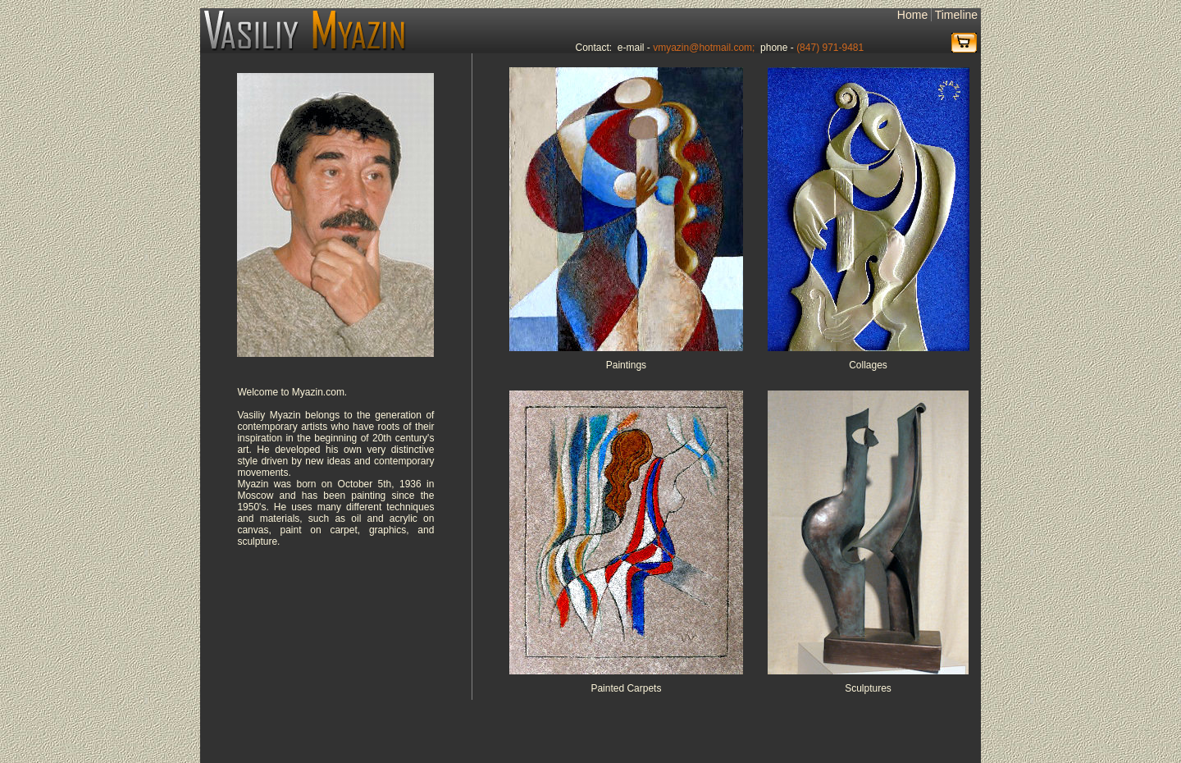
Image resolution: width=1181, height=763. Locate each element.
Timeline (956, 14)
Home (912, 14)
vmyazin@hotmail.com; (704, 47)
